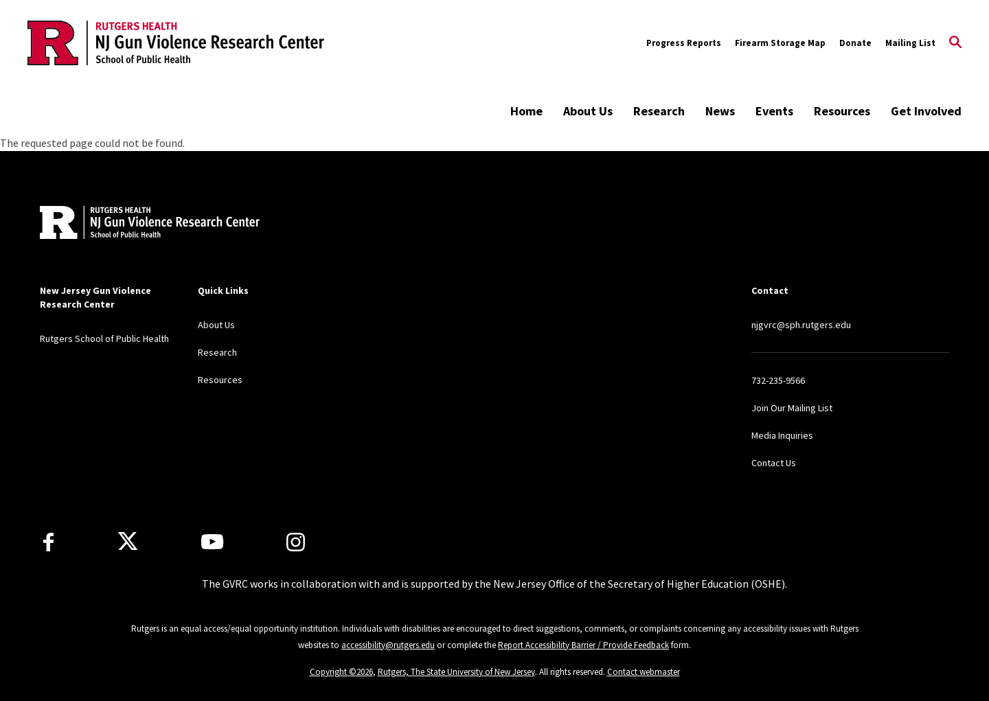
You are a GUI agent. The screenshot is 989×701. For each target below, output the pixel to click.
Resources (842, 111)
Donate (855, 43)
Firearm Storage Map (780, 43)
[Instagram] (295, 542)
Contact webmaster (643, 672)
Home (526, 111)
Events (774, 111)
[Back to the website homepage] (175, 43)
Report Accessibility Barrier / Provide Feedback (583, 645)
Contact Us (773, 463)
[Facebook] (48, 542)
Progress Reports (683, 43)
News (720, 111)
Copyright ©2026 (341, 672)
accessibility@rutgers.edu (388, 645)
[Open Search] (955, 43)
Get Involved (926, 111)
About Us (588, 111)
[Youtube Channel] (212, 541)
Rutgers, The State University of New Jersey (456, 672)
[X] (128, 541)
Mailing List (910, 43)
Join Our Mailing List (791, 408)
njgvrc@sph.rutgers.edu (801, 325)
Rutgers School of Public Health (104, 338)
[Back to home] (130, 224)
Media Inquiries (782, 435)
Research (659, 111)
